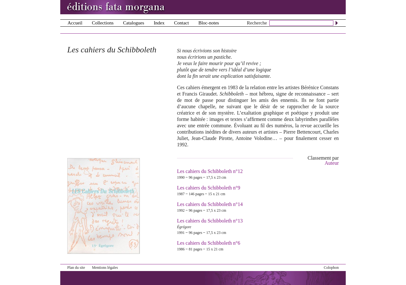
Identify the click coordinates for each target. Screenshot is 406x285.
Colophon (331, 267)
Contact (181, 22)
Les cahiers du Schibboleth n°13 (210, 220)
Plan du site (76, 267)
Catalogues (133, 22)
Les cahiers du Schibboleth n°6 (208, 243)
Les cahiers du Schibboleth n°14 (210, 204)
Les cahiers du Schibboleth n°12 (210, 171)
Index (159, 22)
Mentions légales (105, 267)
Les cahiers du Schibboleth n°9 (208, 187)
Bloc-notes (208, 22)
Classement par (323, 160)
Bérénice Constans (320, 87)
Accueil (75, 22)
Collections (103, 22)
